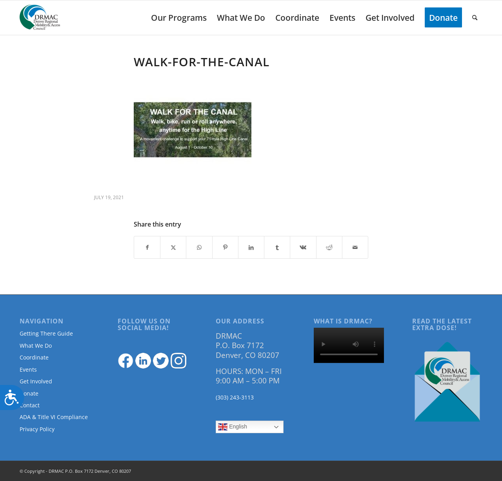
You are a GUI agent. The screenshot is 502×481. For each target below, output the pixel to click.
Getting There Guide (46, 333)
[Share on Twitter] (173, 247)
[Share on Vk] (303, 247)
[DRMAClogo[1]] (40, 17)
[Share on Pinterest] (225, 247)
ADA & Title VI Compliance (54, 417)
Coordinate (34, 357)
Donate (29, 393)
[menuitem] (179, 17)
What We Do (36, 345)
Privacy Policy (37, 429)
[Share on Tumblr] (277, 247)
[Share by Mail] (355, 247)
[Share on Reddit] (329, 247)
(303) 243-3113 (235, 397)
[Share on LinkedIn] (251, 247)
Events (28, 369)
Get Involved (36, 381)
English (232, 427)
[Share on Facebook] (147, 247)
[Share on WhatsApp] (199, 247)
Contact (30, 405)
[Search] (474, 17)
